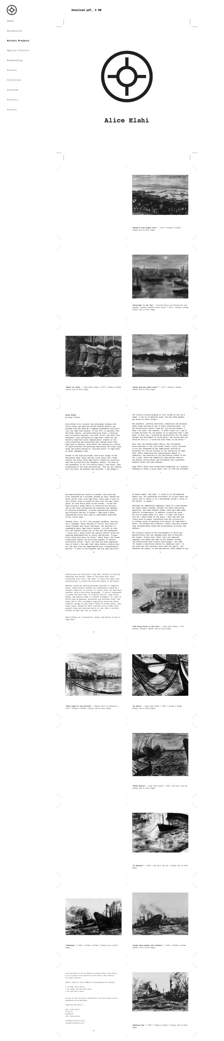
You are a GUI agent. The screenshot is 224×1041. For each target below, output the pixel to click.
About (10, 21)
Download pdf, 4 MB (87, 10)
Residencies (14, 31)
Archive (12, 70)
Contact (12, 109)
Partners (12, 99)
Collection (14, 80)
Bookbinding (14, 60)
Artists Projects (18, 40)
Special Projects (18, 50)
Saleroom (12, 90)
